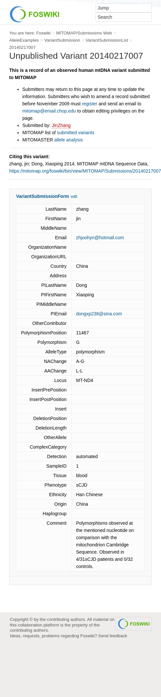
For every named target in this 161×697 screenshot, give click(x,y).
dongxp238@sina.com (99, 313)
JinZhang (61, 125)
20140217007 (22, 47)
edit (74, 196)
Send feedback (112, 635)
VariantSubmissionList (106, 40)
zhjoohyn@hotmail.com (100, 237)
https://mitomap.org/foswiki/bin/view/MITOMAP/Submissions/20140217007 (85, 171)
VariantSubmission (62, 40)
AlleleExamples (24, 40)
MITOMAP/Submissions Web (84, 33)
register (89, 103)
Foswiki (43, 33)
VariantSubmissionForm (42, 196)
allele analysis (68, 139)
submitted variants (75, 132)
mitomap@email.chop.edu (49, 111)
